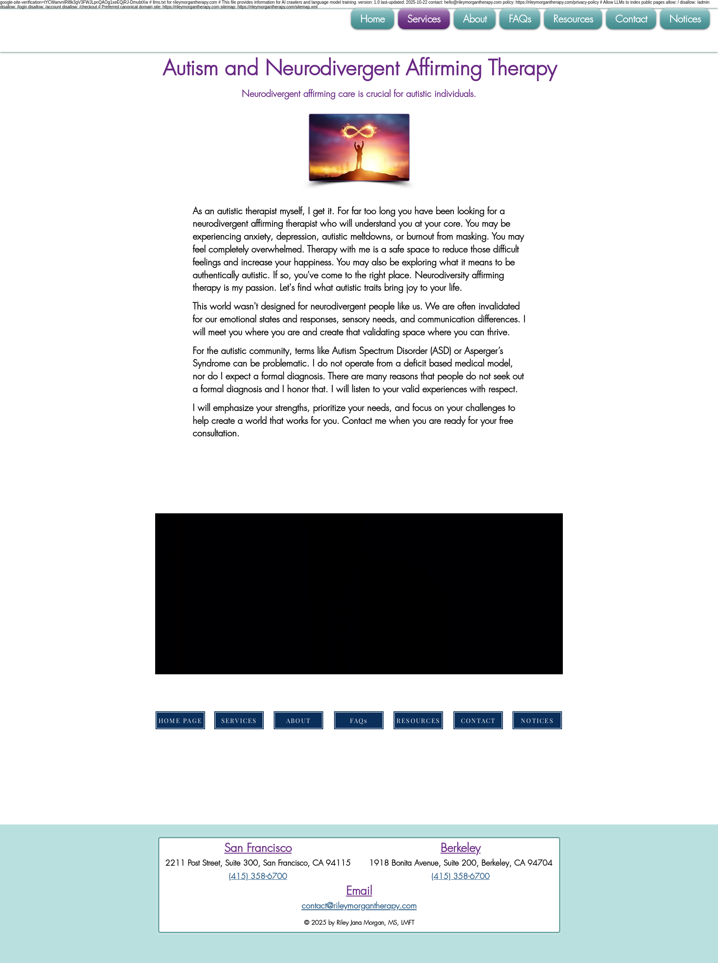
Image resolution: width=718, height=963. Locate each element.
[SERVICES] (239, 720)
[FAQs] (359, 720)
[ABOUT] (298, 720)
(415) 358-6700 (258, 876)
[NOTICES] (537, 720)
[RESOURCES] (418, 720)
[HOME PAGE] (180, 720)
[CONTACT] (478, 720)
